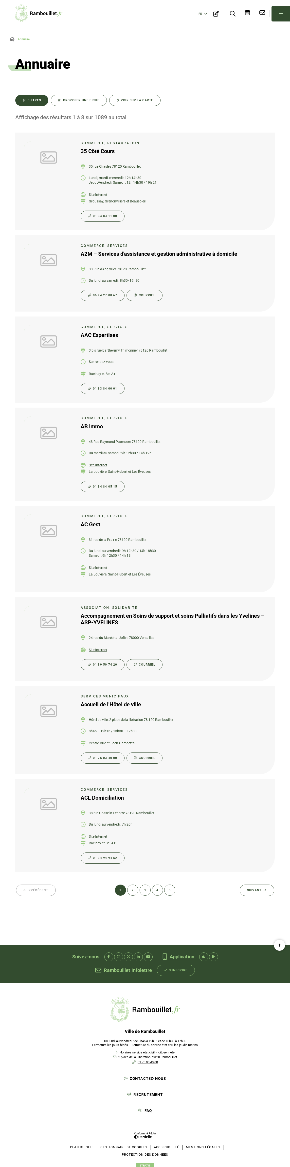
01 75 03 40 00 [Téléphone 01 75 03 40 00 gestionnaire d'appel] (148, 1061)
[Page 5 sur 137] (169, 888)
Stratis (145, 1164)
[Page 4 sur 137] (157, 888)
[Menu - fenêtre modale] (281, 13)
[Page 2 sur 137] (132, 888)
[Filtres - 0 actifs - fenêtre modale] (31, 98)
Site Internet (98, 193)
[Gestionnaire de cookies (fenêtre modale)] (123, 1145)
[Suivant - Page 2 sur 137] (257, 888)
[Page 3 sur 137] (145, 888)
